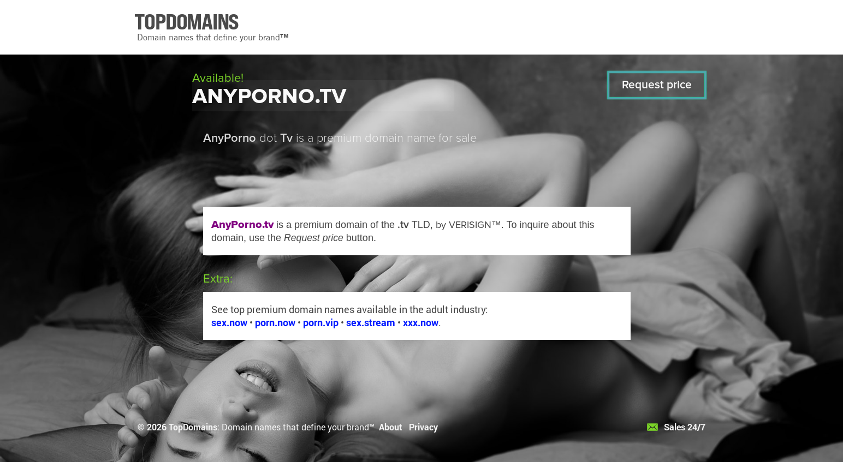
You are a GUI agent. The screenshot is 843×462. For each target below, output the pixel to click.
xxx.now (420, 322)
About (390, 427)
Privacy (423, 427)
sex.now (229, 322)
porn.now (275, 322)
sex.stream (370, 322)
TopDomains (193, 427)
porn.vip (321, 322)
